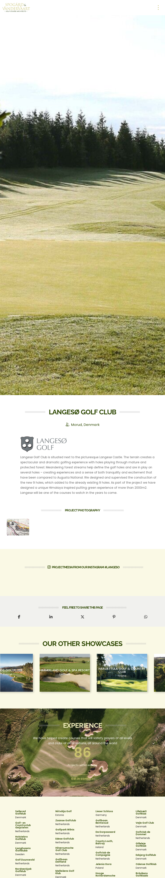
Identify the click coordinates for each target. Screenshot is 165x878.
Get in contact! (82, 779)
